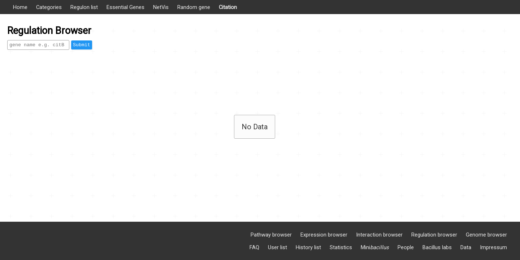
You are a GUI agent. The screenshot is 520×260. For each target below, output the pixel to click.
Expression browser (323, 234)
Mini (375, 247)
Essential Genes (125, 7)
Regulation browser (434, 234)
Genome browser (486, 234)
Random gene (193, 7)
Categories (49, 7)
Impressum (493, 247)
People (406, 247)
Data (465, 247)
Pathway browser (271, 234)
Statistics (341, 247)
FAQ (254, 247)
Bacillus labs (437, 247)
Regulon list (84, 7)
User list (277, 247)
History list (308, 247)
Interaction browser (379, 234)
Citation (228, 7)
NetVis (161, 7)
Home (20, 7)
